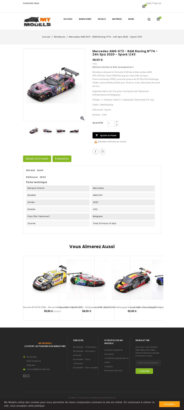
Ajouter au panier (106, 135)
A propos (108, 366)
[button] (46, 406)
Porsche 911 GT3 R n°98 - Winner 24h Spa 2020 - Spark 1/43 (52, 307)
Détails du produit (37, 158)
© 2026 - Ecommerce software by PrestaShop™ (92, 398)
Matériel (117, 19)
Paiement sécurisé (113, 370)
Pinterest (102, 151)
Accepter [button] (169, 404)
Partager (95, 151)
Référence (32, 177)
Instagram (28, 375)
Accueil (68, 19)
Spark (40, 170)
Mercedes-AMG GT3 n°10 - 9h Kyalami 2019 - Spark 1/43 (87, 307)
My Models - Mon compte (85, 367)
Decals (102, 19)
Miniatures (85, 19)
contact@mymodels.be (38, 369)
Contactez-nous (31, 3)
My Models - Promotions (84, 347)
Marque (30, 170)
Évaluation (62, 158)
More (131, 19)
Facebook (24, 375)
